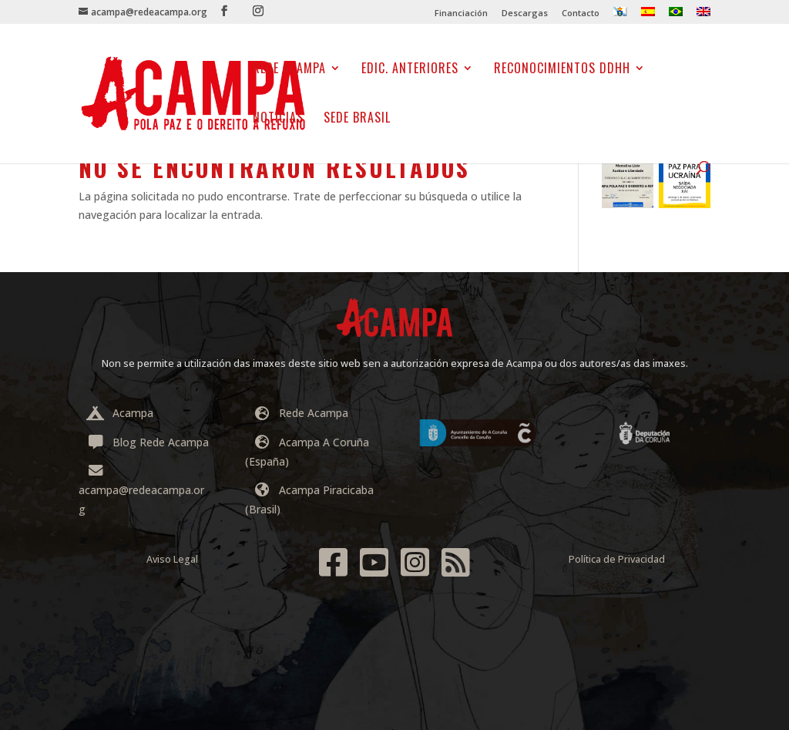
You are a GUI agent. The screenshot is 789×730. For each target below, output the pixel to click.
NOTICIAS (278, 119)
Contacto (580, 13)
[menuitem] (620, 15)
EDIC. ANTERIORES (409, 69)
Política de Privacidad (617, 559)
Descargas (525, 13)
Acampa (119, 412)
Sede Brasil (357, 119)
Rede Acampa (289, 69)
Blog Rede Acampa (147, 442)
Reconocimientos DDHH (562, 69)
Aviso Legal (172, 559)
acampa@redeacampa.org (141, 491)
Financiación (461, 13)
